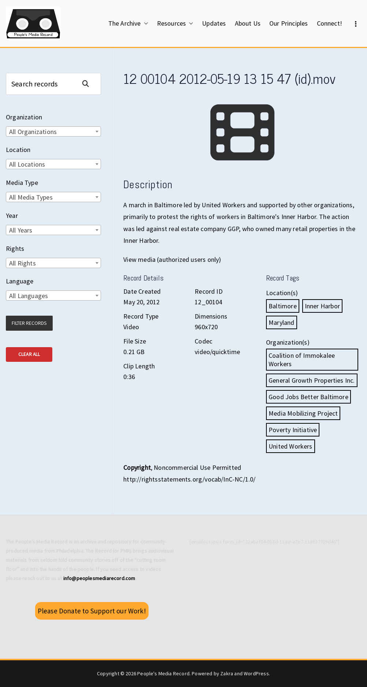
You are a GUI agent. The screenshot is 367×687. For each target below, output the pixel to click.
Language (19, 281)
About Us (248, 23)
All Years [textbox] (21, 230)
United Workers (290, 446)
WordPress (256, 673)
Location (18, 149)
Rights (15, 248)
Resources (175, 23)
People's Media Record (163, 673)
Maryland (281, 322)
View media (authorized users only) (172, 259)
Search (88, 83)
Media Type (22, 182)
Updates (214, 23)
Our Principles (288, 23)
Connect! (329, 23)
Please (92, 610)
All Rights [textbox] (22, 263)
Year (12, 215)
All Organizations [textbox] (33, 131)
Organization (24, 117)
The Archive (128, 23)
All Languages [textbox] (28, 295)
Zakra (226, 673)
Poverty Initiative (293, 430)
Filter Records (29, 323)
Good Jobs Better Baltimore (308, 397)
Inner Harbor (322, 306)
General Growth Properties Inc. (312, 380)
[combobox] (53, 131)
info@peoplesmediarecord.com (99, 578)
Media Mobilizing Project (303, 413)
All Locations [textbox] (27, 164)
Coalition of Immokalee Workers (302, 359)
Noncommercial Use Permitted (197, 467)
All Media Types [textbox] (31, 197)
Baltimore (283, 306)
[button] (144, 23)
